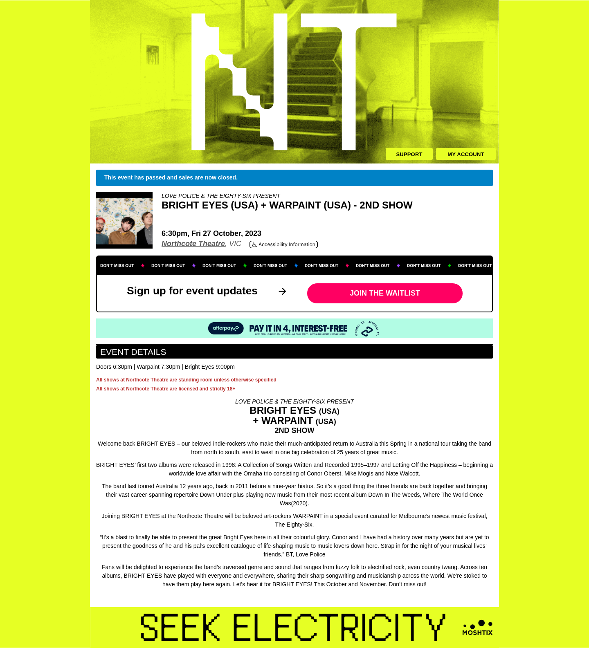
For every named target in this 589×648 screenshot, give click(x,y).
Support (409, 154)
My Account (465, 154)
